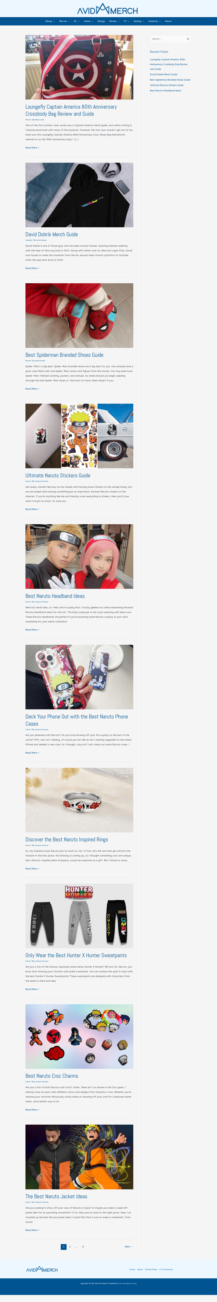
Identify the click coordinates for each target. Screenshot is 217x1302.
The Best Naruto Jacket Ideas (59, 1202)
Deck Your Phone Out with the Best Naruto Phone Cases (73, 719)
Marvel (28, 120)
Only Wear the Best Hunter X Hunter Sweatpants (65, 958)
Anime (27, 481)
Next (129, 1252)
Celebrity (28, 240)
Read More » (32, 147)
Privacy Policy (152, 1276)
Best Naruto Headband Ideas (57, 595)
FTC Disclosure (166, 1276)
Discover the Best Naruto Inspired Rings (70, 838)
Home (133, 1276)
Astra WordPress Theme (127, 1290)
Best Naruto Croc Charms (54, 1082)
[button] (53, 21)
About (141, 1276)
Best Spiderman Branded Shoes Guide (68, 354)
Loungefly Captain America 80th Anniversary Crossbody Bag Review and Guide (75, 110)
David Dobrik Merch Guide (53, 234)
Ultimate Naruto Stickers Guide (60, 475)
